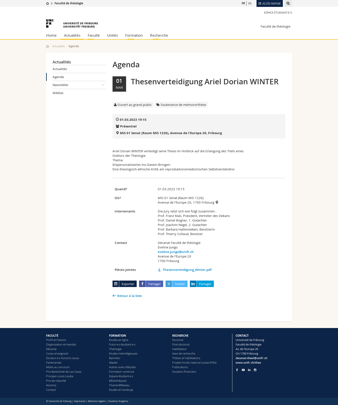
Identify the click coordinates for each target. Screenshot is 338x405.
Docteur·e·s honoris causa (62, 358)
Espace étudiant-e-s (278, 12)
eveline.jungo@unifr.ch (176, 252)
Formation (134, 35)
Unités (112, 35)
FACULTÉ (52, 336)
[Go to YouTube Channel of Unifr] (243, 370)
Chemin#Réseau (119, 385)
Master (113, 362)
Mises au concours (58, 367)
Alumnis (51, 385)
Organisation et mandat (61, 344)
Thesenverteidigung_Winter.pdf (187, 269)
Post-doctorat (180, 344)
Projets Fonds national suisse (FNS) (194, 362)
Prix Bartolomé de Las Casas (63, 372)
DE (250, 3)
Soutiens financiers (184, 372)
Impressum (79, 401)
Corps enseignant (57, 353)
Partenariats (53, 362)
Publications (180, 367)
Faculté (94, 35)
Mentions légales (97, 401)
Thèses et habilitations (186, 358)
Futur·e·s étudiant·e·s (122, 344)
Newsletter (79, 85)
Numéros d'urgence (118, 401)
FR (243, 3)
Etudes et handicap (121, 390)
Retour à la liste (129, 296)
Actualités (72, 35)
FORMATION (117, 336)
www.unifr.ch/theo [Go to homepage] (248, 362)
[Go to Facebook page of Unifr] (237, 370)
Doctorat (177, 340)
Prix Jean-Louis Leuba (59, 376)
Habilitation (179, 349)
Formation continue (121, 372)
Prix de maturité (56, 381)
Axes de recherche (183, 353)
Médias (58, 93)
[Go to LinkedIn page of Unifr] (249, 370)
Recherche (159, 35)
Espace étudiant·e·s (121, 376)
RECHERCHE (180, 336)
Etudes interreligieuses (123, 353)
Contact (51, 390)
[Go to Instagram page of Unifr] (255, 370)
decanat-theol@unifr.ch (251, 358)
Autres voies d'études (122, 367)
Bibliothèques (118, 381)
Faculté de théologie (69, 3)
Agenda (58, 77)
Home (51, 35)
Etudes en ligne (118, 340)
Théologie (115, 349)
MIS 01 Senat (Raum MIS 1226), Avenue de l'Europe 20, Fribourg (171, 133)
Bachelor (114, 358)
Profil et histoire (56, 340)
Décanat (51, 349)
